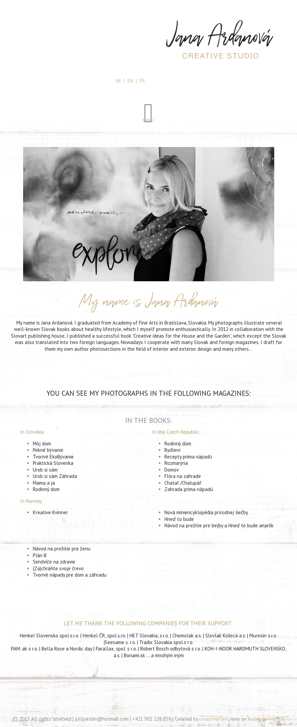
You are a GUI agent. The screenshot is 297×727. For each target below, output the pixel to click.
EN (130, 81)
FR (142, 81)
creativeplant (213, 719)
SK (118, 81)
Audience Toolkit (266, 719)
